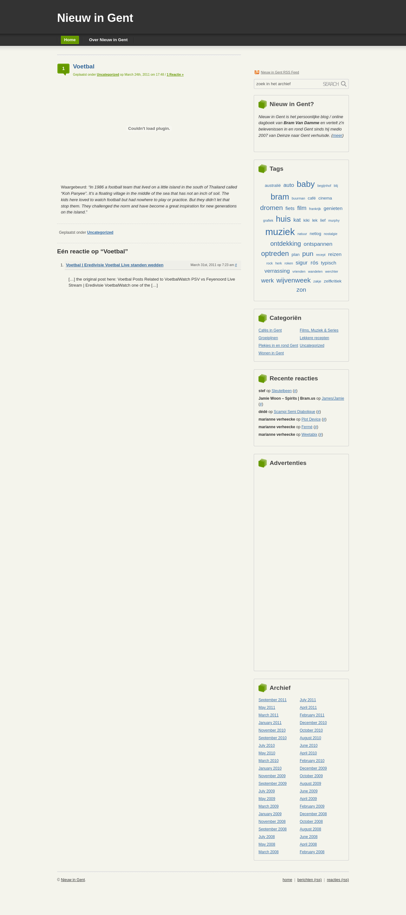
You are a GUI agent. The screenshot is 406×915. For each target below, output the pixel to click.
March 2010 (268, 761)
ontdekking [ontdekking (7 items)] (285, 243)
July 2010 (267, 745)
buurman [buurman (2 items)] (298, 198)
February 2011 (312, 715)
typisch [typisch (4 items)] (328, 262)
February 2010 (312, 761)
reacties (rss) (338, 880)
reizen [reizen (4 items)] (334, 254)
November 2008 (272, 821)
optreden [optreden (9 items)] (275, 253)
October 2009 (311, 776)
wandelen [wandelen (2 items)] (315, 271)
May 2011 (267, 707)
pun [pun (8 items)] (307, 253)
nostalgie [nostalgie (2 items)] (330, 234)
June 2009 (309, 791)
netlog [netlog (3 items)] (315, 233)
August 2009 (310, 783)
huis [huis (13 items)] (283, 218)
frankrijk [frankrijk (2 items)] (315, 209)
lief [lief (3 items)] (323, 220)
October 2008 (311, 821)
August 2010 (310, 738)
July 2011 (308, 700)
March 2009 (268, 806)
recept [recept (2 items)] (320, 255)
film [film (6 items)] (301, 208)
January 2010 (270, 768)
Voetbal (84, 66)
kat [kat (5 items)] (297, 220)
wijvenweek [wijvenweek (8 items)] (294, 280)
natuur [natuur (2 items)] (302, 234)
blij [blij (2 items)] (336, 185)
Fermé (306, 427)
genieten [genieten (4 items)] (333, 208)
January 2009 (270, 814)
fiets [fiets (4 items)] (290, 208)
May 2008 (267, 844)
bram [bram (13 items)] (280, 196)
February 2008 (312, 852)
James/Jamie (333, 398)
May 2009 (267, 799)
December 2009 (313, 768)
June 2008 (309, 837)
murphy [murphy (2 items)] (334, 220)
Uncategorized (108, 74)
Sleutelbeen (281, 391)
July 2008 (267, 837)
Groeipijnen (268, 338)
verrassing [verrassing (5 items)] (277, 271)
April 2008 (308, 844)
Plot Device (311, 419)
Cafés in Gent (270, 330)
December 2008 (313, 814)
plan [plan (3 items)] (295, 254)
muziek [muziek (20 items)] (280, 231)
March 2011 (268, 715)
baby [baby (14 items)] (306, 184)
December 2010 (313, 723)
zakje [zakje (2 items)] (317, 281)
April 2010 (308, 753)
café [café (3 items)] (312, 198)
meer (337, 135)
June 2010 (309, 745)
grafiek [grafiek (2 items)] (268, 220)
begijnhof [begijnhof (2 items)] (324, 185)
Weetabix (309, 434)
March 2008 (268, 852)
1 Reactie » (175, 74)
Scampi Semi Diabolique (294, 412)
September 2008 (273, 829)
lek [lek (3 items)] (315, 220)
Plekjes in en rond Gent (278, 345)
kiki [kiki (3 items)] (307, 220)
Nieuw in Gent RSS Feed (280, 72)
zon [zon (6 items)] (301, 289)
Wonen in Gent (271, 353)
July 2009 (267, 791)
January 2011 (270, 723)
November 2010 (272, 730)
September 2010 (273, 738)
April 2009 (308, 799)
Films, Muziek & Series (319, 330)
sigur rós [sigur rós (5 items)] (307, 262)
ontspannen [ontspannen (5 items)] (318, 244)
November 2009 (272, 776)
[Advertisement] (284, 568)
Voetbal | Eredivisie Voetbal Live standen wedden (114, 265)
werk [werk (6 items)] (267, 280)
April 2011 (308, 707)
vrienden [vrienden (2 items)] (298, 271)
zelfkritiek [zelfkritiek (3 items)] (333, 281)
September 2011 (273, 700)
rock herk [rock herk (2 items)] (274, 263)
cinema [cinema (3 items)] (325, 198)
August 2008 (310, 829)
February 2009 (312, 806)
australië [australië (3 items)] (273, 185)
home (287, 880)
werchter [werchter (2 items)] (331, 271)
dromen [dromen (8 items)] (271, 207)
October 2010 (311, 730)
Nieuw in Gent (95, 17)
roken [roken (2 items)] (289, 263)
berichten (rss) (310, 880)
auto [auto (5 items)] (288, 185)
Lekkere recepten (314, 338)
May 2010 (267, 753)
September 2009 (273, 783)
